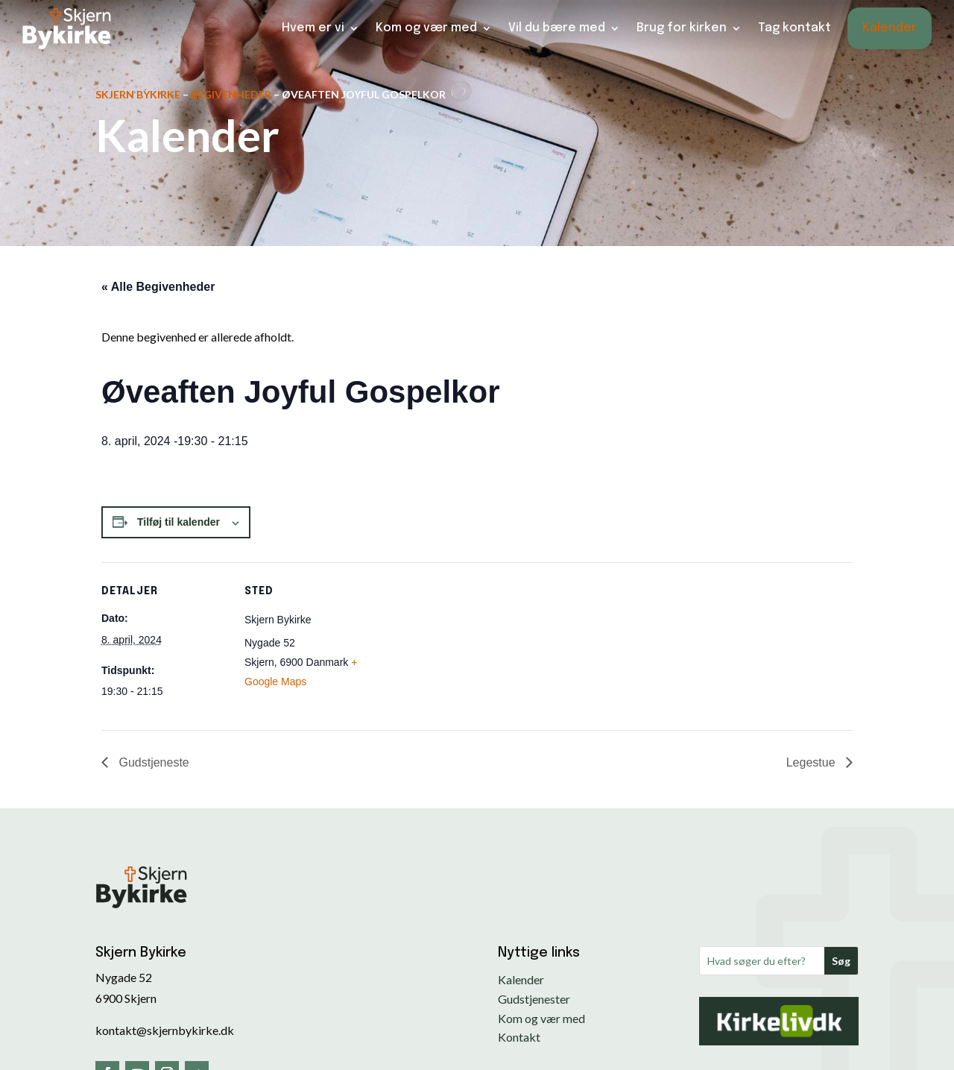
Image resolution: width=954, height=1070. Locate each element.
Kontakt (519, 1037)
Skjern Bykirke (137, 94)
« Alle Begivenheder (158, 286)
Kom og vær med (426, 28)
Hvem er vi (313, 28)
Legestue (812, 762)
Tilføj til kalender (178, 522)
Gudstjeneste (152, 762)
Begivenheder (231, 94)
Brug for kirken (681, 28)
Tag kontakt (794, 28)
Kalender (889, 28)
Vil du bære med (556, 28)
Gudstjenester (534, 999)
